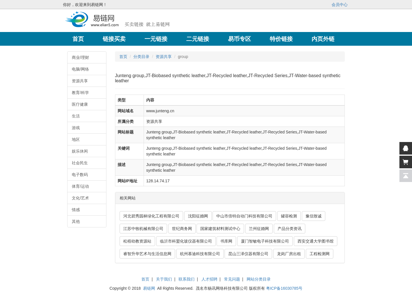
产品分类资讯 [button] (290, 228)
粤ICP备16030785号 (284, 288)
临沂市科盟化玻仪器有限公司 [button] (186, 241)
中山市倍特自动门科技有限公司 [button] (244, 216)
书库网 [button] (226, 241)
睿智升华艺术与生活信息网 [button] (147, 253)
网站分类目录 (259, 279)
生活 (76, 116)
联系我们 (187, 279)
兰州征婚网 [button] (259, 228)
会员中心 (340, 4)
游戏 (76, 127)
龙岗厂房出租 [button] (289, 253)
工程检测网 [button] (320, 253)
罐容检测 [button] (289, 216)
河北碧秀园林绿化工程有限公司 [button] (151, 216)
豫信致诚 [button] (314, 216)
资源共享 (80, 81)
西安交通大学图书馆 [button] (316, 241)
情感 (76, 209)
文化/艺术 (80, 198)
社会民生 (80, 163)
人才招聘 (209, 279)
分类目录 (141, 56)
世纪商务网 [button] (182, 228)
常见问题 (232, 279)
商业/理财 (80, 57)
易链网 (149, 288)
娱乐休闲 (80, 151)
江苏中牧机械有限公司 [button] (143, 228)
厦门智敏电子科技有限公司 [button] (265, 241)
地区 (76, 139)
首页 (123, 56)
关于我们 (164, 279)
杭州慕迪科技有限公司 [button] (200, 253)
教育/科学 (80, 92)
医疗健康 (80, 104)
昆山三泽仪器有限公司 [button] (248, 253)
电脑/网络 (80, 69)
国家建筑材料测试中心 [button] (220, 228)
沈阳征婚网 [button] (198, 216)
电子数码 (80, 174)
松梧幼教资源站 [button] (137, 241)
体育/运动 (80, 186)
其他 (76, 221)
